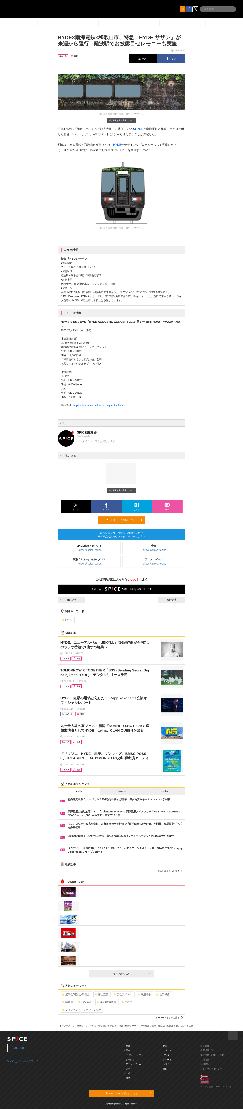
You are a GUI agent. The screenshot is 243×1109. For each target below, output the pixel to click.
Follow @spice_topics (89, 549)
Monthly (163, 791)
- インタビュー (169, 1055)
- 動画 (164, 1046)
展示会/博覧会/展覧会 (76, 994)
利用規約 (204, 1064)
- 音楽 (127, 1046)
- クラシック (131, 1059)
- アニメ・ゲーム (133, 1064)
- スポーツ (130, 1073)
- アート (128, 1068)
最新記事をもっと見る (170, 871)
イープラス (64, 1025)
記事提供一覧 (207, 1050)
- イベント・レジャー (135, 1055)
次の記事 (175, 599)
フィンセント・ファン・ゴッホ (81, 1009)
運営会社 (204, 1046)
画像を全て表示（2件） (121, 120)
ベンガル (85, 1002)
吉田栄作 (163, 994)
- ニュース (167, 1050)
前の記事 (68, 599)
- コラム (165, 1064)
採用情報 (204, 1059)
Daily (79, 791)
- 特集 (164, 1068)
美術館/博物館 (106, 1002)
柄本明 (67, 1002)
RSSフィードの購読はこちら (124, 519)
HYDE (139, 128)
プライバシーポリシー (211, 1068)
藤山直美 (101, 994)
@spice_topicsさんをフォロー (24, 1061)
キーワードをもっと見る (169, 1017)
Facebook (18, 1048)
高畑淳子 (144, 994)
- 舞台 (127, 1050)
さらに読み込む (132, 974)
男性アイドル (123, 994)
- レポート (167, 1059)
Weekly (121, 791)
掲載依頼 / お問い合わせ (212, 1055)
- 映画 (127, 1078)
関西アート (129, 1002)
